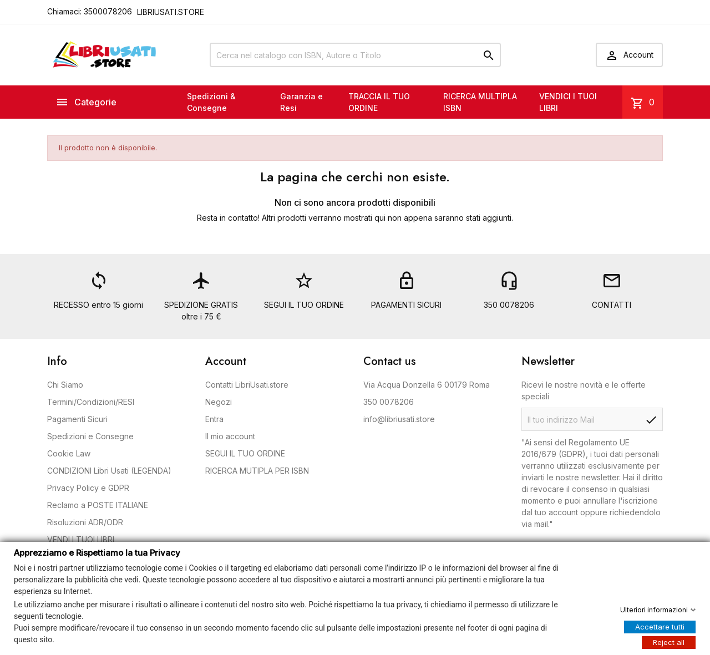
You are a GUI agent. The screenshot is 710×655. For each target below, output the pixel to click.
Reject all (668, 641)
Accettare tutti (659, 626)
